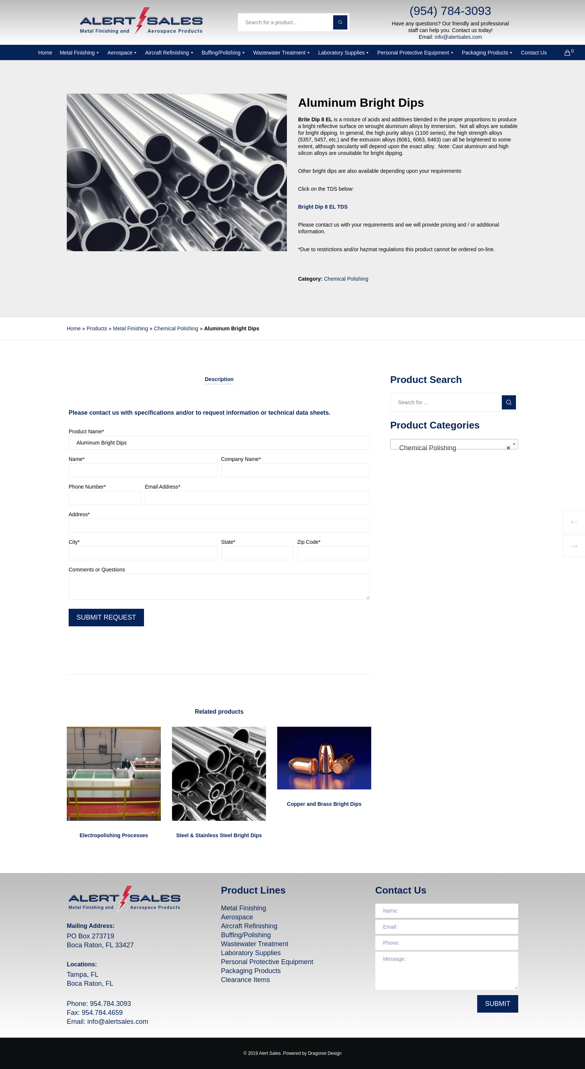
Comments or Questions (219, 585)
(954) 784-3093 (450, 11)
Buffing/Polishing (224, 53)
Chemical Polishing (346, 279)
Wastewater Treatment (282, 53)
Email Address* (257, 495)
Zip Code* (333, 550)
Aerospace (122, 53)
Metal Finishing (80, 53)
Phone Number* (105, 495)
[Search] (509, 402)
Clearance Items (245, 980)
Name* (143, 467)
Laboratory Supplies (344, 53)
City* (143, 550)
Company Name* (295, 467)
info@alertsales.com (458, 37)
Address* (219, 522)
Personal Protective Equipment (415, 53)
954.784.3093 (110, 1003)
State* (257, 550)
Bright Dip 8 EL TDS (323, 207)
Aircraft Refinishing (169, 53)
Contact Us (534, 53)
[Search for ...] (454, 402)
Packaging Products (488, 53)
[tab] (219, 379)
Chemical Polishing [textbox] (452, 448)
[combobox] (454, 444)
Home (45, 53)
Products (97, 328)
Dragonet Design (324, 1053)
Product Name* (219, 440)
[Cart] (562, 52)
